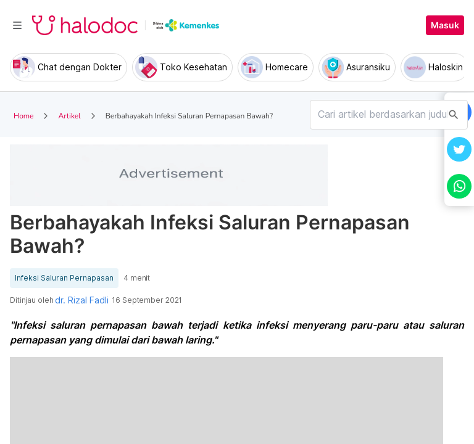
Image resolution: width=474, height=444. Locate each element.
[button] (459, 149)
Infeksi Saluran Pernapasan (64, 278)
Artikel (69, 116)
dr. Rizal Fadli (82, 300)
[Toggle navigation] (17, 25)
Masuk (445, 25)
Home (23, 116)
